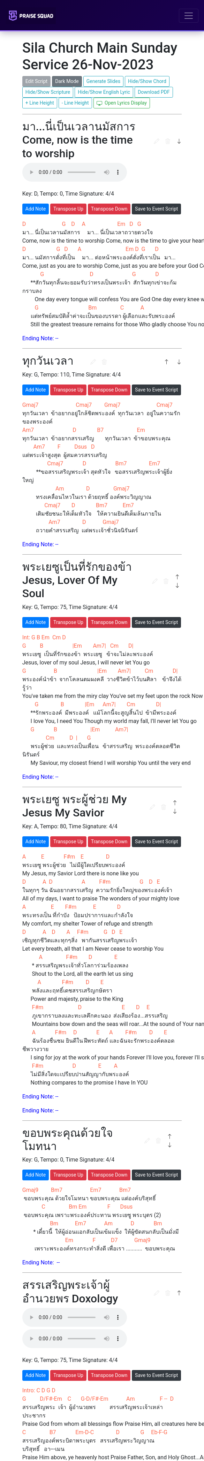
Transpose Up (68, 209)
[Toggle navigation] (188, 16)
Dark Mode (67, 81)
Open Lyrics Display (122, 103)
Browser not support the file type (74, 172)
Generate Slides (103, 81)
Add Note (35, 209)
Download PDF (154, 92)
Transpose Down (109, 209)
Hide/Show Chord (147, 81)
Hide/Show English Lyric (104, 92)
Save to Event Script (156, 209)
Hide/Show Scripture (47, 92)
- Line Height (75, 103)
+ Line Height (39, 103)
